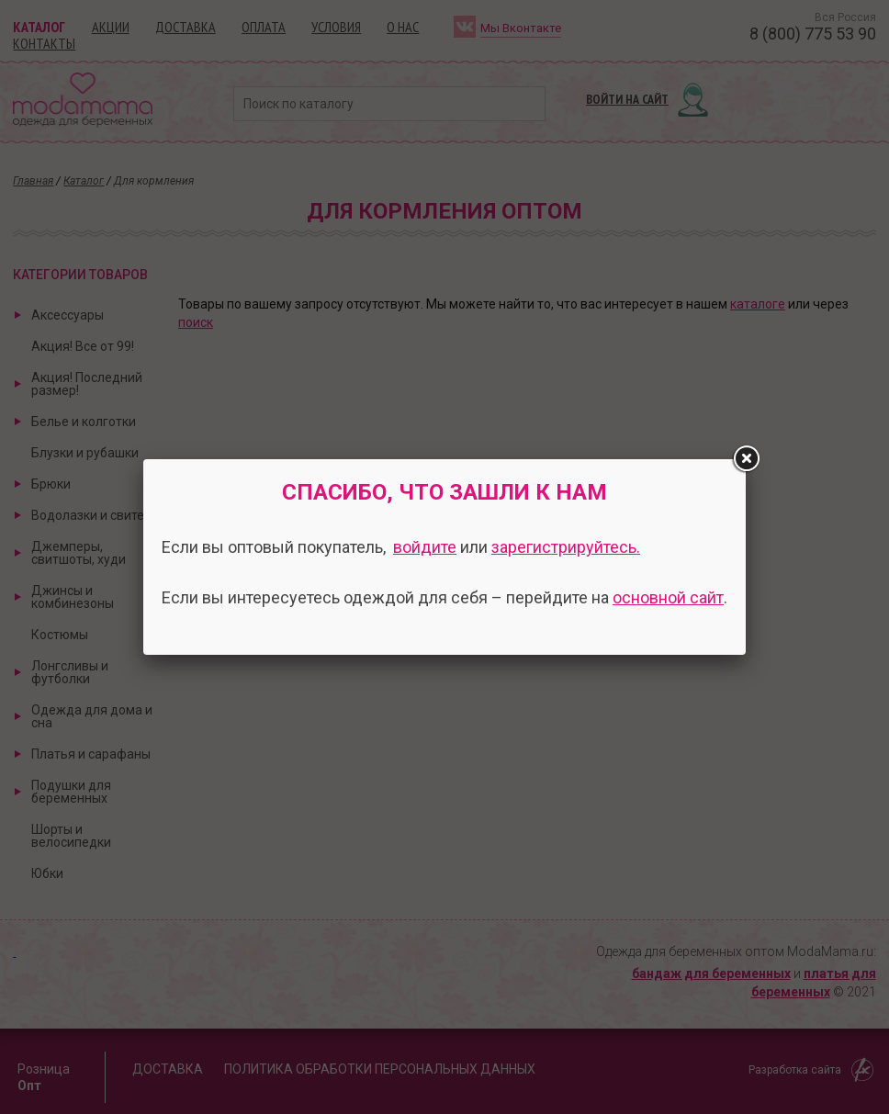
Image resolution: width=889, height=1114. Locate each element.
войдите (424, 547)
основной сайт (668, 597)
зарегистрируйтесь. (565, 547)
